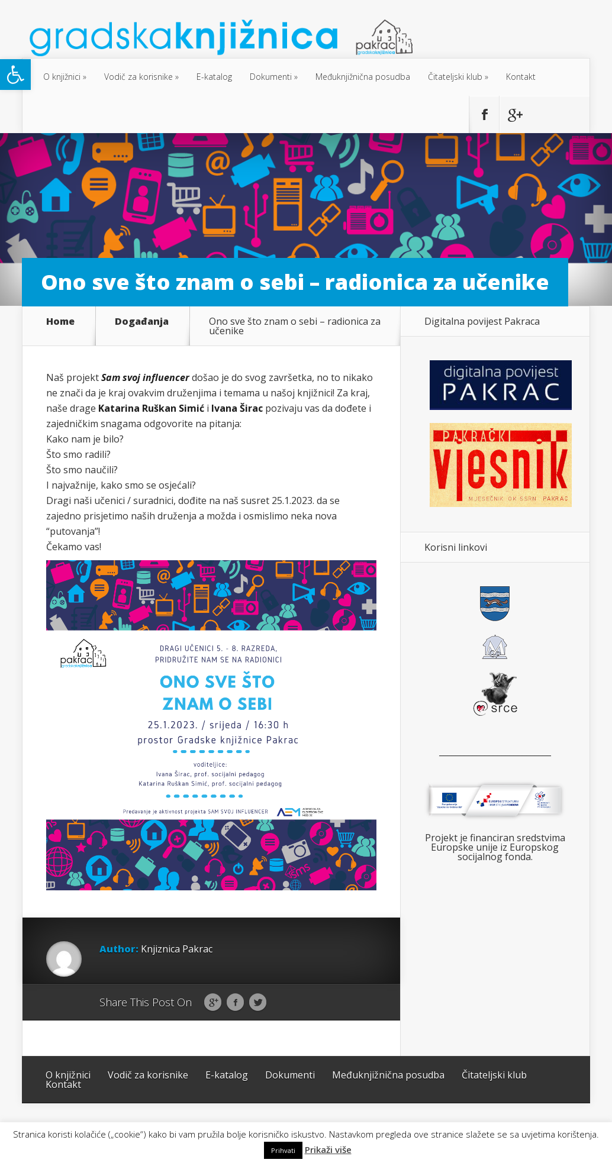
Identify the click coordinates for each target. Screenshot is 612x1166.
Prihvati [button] (283, 1150)
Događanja (142, 322)
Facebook (235, 1002)
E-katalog (214, 76)
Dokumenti (271, 76)
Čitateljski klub (455, 76)
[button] (15, 74)
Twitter (258, 1002)
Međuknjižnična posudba (362, 76)
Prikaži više (328, 1149)
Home (60, 322)
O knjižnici (61, 76)
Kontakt (521, 76)
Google (213, 1002)
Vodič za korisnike (138, 76)
